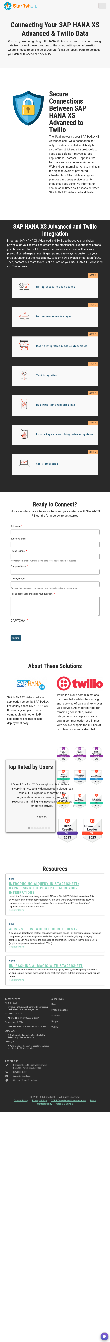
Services (55, 1015)
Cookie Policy (21, 1100)
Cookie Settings (64, 1104)
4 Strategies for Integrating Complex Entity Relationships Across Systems (26, 1036)
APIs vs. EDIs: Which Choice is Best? (23, 1018)
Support (55, 1021)
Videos (54, 1027)
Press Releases (59, 1010)
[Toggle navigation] (102, 6)
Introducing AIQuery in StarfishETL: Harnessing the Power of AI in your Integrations (28, 1008)
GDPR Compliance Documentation (68, 1100)
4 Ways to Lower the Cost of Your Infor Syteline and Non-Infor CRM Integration (28, 1047)
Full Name (16, 526)
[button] (104, 1336)
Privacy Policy (39, 1100)
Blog (53, 1004)
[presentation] (32, 629)
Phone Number (18, 551)
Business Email (18, 538)
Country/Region (18, 578)
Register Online (16, 910)
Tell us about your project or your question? (32, 593)
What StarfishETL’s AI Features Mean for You (27, 1026)
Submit (15, 638)
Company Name (18, 566)
